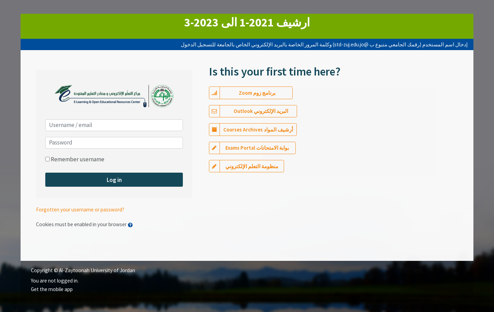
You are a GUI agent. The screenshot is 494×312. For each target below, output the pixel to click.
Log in (114, 180)
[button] (132, 225)
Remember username (77, 159)
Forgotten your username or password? (80, 209)
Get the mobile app (52, 289)
